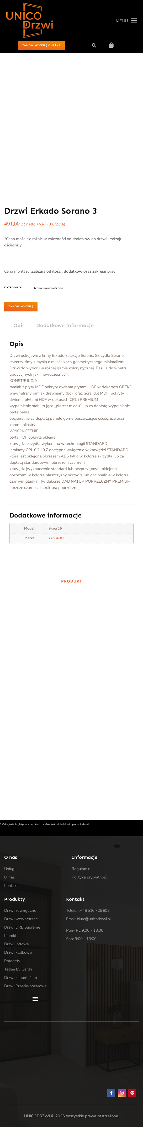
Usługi (9, 868)
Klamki (10, 935)
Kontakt (11, 885)
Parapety (12, 960)
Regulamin (81, 868)
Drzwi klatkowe (18, 952)
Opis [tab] (19, 325)
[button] (126, 20)
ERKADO (56, 538)
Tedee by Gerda (18, 969)
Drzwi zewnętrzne (20, 910)
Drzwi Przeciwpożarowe (25, 986)
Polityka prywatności (90, 877)
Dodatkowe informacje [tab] (65, 325)
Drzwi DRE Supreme (22, 927)
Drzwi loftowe (16, 944)
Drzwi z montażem (20, 977)
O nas (9, 877)
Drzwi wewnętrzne (48, 288)
